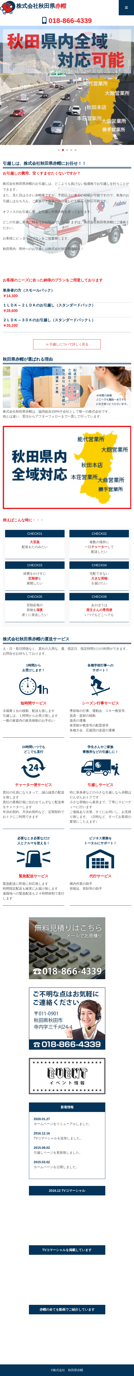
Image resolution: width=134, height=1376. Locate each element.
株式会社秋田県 (41, 6)
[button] (59, 150)
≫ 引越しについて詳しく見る (67, 344)
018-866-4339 (70, 20)
